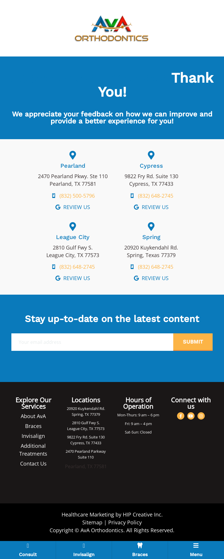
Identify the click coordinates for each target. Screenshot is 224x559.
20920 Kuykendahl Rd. (86, 408)
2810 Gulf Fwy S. (86, 422)
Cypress (151, 165)
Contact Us (33, 463)
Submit (193, 342)
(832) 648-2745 (155, 195)
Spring (151, 236)
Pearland (72, 165)
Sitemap (92, 522)
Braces (33, 425)
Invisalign (33, 435)
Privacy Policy (125, 522)
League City (73, 236)
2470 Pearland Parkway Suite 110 (86, 454)
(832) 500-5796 (77, 195)
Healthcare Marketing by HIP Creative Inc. (112, 514)
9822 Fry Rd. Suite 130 (86, 437)
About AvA (33, 416)
